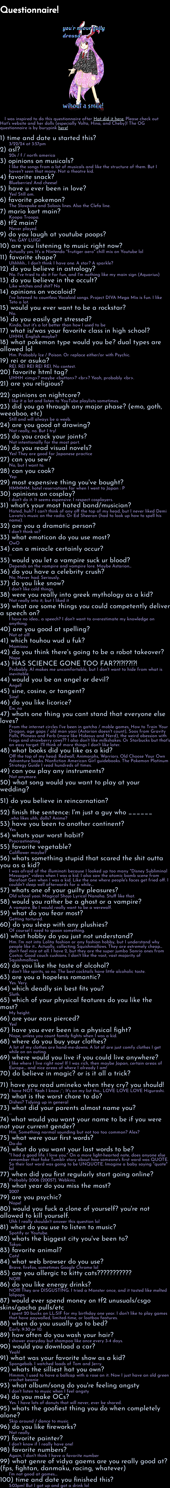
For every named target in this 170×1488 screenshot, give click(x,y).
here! (63, 128)
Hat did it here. (109, 119)
